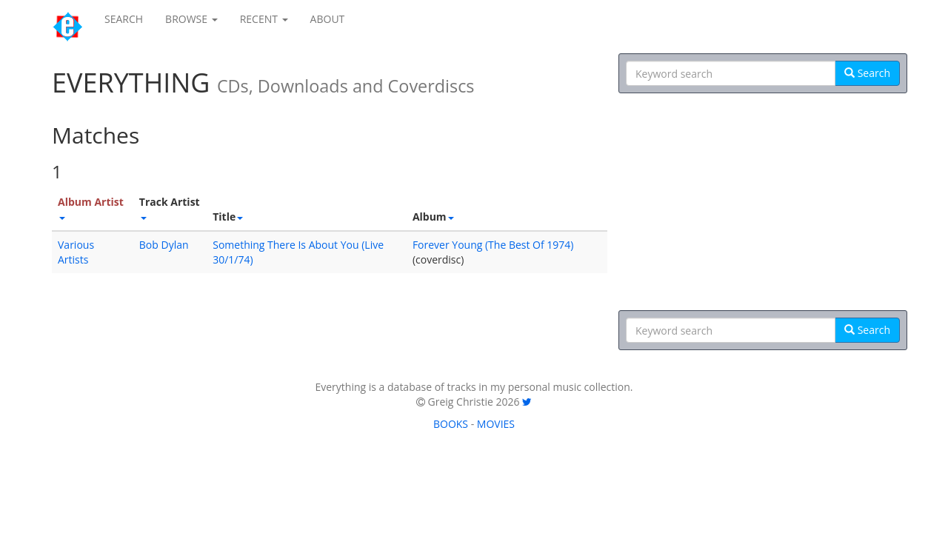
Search (867, 73)
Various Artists (76, 252)
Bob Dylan (164, 245)
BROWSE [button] (191, 19)
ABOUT (327, 19)
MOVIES (496, 424)
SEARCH (123, 19)
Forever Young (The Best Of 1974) (493, 245)
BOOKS (450, 424)
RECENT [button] (264, 19)
